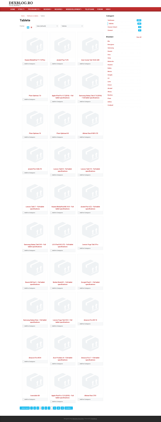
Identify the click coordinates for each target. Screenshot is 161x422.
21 (62, 408)
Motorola (111, 61)
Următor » (68, 408)
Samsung (111, 48)
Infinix (110, 102)
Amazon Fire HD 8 (35, 358)
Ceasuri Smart (124, 27)
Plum (109, 98)
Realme (110, 95)
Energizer (111, 44)
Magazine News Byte (78, 418)
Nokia (109, 68)
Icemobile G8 (34, 395)
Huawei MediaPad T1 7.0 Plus (35, 60)
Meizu (110, 71)
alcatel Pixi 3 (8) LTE (35, 169)
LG (108, 78)
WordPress (94, 418)
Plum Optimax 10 (35, 133)
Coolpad (110, 105)
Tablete (125, 24)
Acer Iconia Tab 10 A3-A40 (90, 60)
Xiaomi (110, 51)
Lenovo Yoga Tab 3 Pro (90, 244)
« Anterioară (25, 408)
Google (110, 75)
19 (54, 408)
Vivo (109, 54)
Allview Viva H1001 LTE (90, 133)
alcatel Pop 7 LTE (62, 60)
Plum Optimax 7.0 (35, 95)
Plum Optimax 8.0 (63, 133)
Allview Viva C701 (90, 395)
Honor (110, 85)
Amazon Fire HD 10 (90, 320)
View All (138, 37)
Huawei (110, 64)
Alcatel (110, 88)
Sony (109, 58)
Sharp (110, 91)
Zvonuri (124, 30)
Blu (109, 41)
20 (58, 408)
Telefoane (124, 20)
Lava (109, 81)
